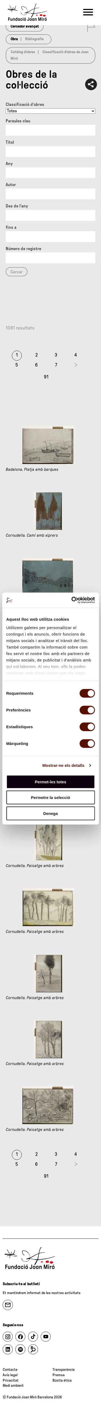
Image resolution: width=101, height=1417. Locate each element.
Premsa (59, 1375)
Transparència (64, 1370)
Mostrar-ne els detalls (63, 765)
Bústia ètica (62, 1380)
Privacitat (11, 1380)
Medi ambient (13, 1386)
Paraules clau (18, 121)
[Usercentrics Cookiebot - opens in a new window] (72, 600)
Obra (14, 39)
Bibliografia (34, 39)
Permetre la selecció (50, 797)
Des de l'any (17, 206)
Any (9, 164)
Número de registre (23, 249)
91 (46, 377)
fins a (11, 227)
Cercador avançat (25, 26)
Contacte (10, 1370)
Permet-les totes (50, 781)
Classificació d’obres (25, 104)
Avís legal (10, 1375)
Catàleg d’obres (23, 52)
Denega (50, 813)
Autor (11, 185)
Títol (10, 142)
